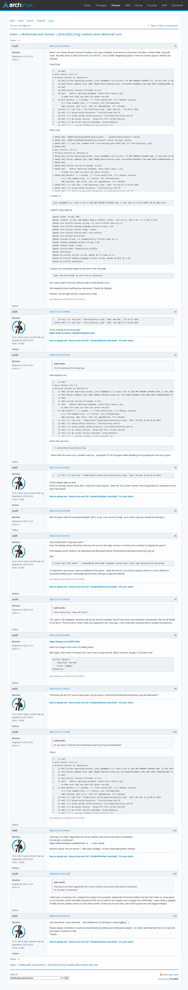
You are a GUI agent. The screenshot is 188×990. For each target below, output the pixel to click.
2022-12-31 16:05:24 (60, 599)
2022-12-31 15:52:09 (60, 511)
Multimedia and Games (38, 34)
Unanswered (171, 25)
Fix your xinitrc (126, 340)
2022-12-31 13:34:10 (60, 46)
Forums (116, 5)
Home (87, 5)
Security (152, 5)
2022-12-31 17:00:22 (60, 688)
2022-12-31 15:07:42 (60, 355)
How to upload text (58, 340)
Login (51, 20)
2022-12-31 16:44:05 (60, 635)
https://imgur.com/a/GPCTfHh (65, 641)
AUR (164, 5)
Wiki (127, 5)
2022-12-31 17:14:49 (60, 732)
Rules (21, 20)
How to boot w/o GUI (79, 340)
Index (12, 20)
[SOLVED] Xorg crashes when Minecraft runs (90, 34)
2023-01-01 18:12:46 (60, 873)
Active (161, 25)
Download (177, 5)
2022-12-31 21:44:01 (60, 830)
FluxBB (174, 979)
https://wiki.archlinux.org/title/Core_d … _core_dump (77, 843)
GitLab (138, 5)
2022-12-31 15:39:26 (60, 467)
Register (41, 20)
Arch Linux (18, 5)
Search (30, 20)
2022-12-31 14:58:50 (60, 311)
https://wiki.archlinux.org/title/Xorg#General (72, 333)
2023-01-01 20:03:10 (60, 916)
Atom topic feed (170, 974)
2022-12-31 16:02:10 (60, 536)
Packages (101, 5)
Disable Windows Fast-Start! (103, 340)
